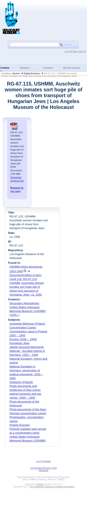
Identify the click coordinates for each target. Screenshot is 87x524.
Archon (16, 73)
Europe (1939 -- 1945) (23, 339)
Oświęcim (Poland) (21, 382)
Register (47, 461)
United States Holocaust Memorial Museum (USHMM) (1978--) (27, 311)
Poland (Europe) (19, 425)
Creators (48, 67)
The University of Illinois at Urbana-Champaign (52, 486)
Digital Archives (32, 73)
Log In (67, 51)
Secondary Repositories (24, 303)
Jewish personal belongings (26, 347)
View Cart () (79, 51)
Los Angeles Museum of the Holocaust (43, 469)
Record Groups (71, 67)
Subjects (24, 67)
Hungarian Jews (19, 343)
